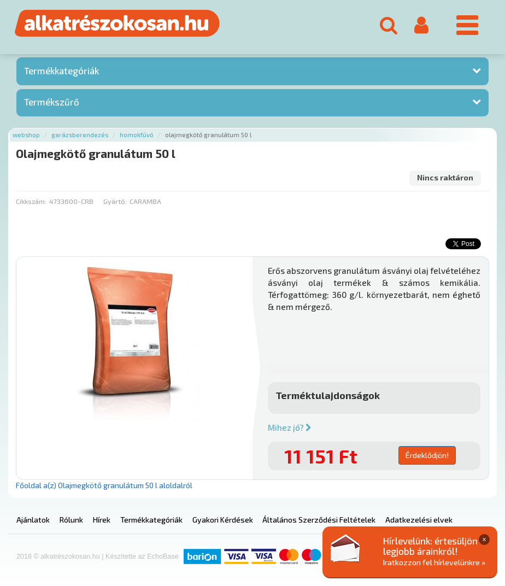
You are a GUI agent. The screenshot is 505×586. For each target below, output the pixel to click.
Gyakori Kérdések (222, 519)
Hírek (101, 519)
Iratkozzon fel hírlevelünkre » (434, 562)
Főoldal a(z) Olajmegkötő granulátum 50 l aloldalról (104, 485)
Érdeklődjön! (427, 455)
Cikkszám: (31, 201)
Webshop (26, 134)
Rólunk (71, 519)
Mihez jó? (290, 427)
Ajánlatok (33, 519)
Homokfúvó (137, 134)
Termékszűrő (51, 101)
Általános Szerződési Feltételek (318, 519)
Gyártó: (115, 201)
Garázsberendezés (79, 134)
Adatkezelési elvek (419, 519)
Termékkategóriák (61, 70)
